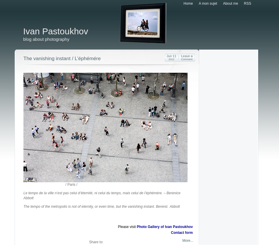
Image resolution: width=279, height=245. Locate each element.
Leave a (187, 57)
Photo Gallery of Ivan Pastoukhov (165, 227)
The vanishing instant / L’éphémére (62, 58)
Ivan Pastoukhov (55, 31)
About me (230, 3)
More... (187, 241)
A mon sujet (208, 3)
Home (188, 3)
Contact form (182, 233)
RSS (247, 3)
